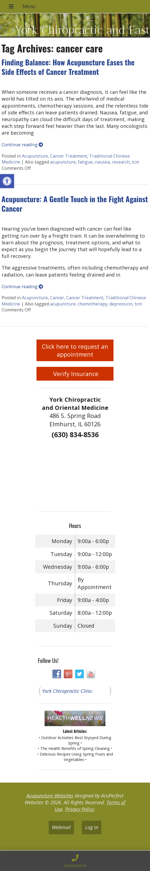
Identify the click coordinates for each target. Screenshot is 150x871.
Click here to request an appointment (75, 350)
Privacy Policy (79, 809)
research (121, 162)
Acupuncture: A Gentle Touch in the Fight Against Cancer (75, 204)
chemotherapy (92, 304)
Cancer (57, 298)
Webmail (61, 827)
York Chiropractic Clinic (67, 691)
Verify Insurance (75, 374)
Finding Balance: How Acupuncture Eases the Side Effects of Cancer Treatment (68, 67)
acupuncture (63, 162)
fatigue (85, 162)
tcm (135, 162)
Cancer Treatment (68, 156)
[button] (7, 181)
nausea (102, 162)
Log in (91, 827)
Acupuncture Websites (49, 795)
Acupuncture (35, 156)
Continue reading (22, 145)
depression (120, 304)
